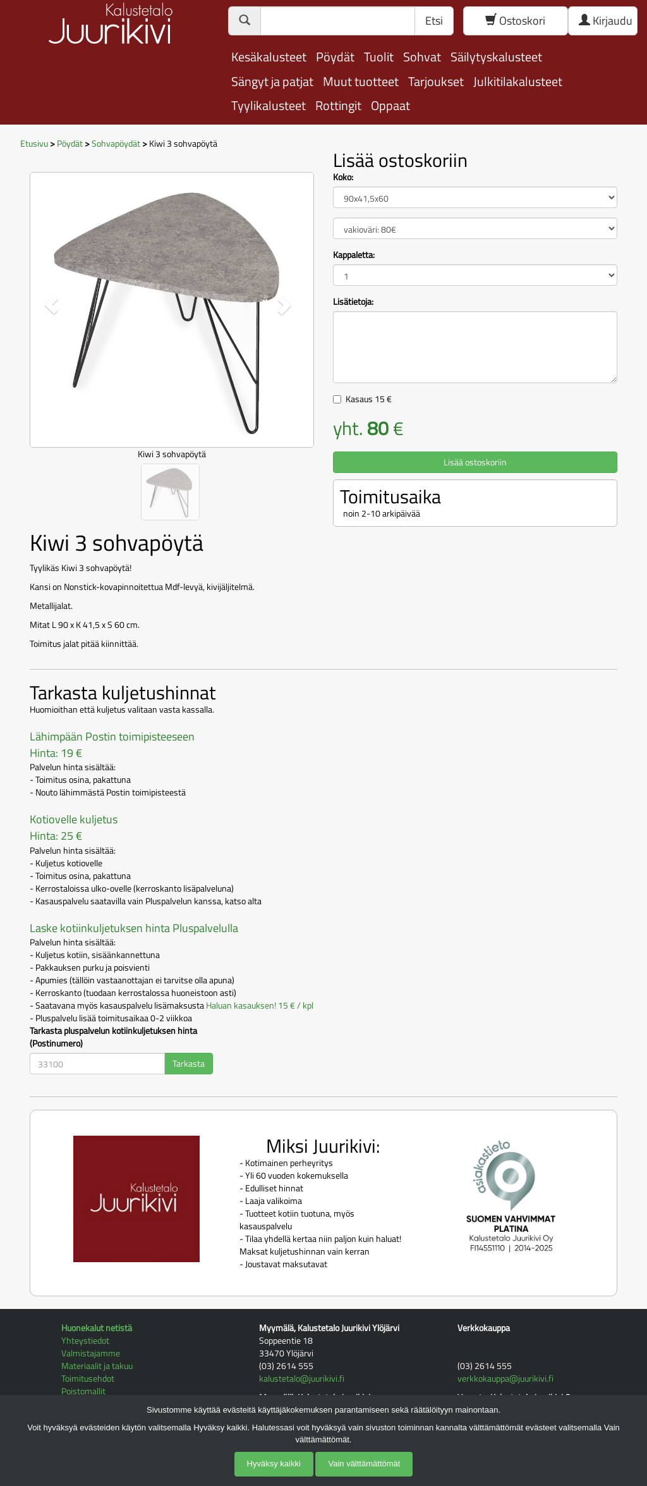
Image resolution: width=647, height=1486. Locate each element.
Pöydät (335, 56)
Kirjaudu (605, 20)
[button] (51, 305)
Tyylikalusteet (268, 105)
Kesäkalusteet (268, 56)
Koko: (343, 177)
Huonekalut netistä (96, 1327)
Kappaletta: (354, 255)
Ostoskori (515, 20)
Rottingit (338, 105)
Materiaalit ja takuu (97, 1365)
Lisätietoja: (353, 301)
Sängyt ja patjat (272, 81)
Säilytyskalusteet (496, 56)
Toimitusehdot (87, 1378)
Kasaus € (369, 398)
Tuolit (379, 56)
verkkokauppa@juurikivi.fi (505, 1378)
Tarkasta (188, 1063)
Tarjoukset (436, 81)
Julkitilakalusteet (517, 81)
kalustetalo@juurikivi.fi (301, 1378)
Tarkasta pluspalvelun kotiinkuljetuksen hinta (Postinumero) (113, 1037)
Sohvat (422, 56)
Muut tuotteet (361, 81)
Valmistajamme (90, 1353)
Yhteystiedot (85, 1340)
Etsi (434, 20)
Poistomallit (83, 1390)
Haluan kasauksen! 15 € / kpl (259, 1005)
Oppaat (390, 105)
